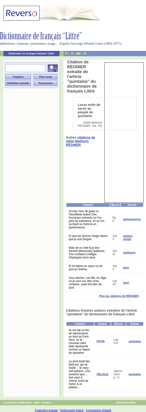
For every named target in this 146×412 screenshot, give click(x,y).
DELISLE (103, 374)
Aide (36, 402)
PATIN (101, 341)
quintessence (132, 219)
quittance (129, 252)
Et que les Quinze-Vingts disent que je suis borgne (88, 237)
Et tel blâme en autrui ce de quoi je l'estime (86, 267)
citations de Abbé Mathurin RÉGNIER (80, 141)
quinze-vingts (128, 237)
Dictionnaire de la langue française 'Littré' (31, 53)
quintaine (135, 341)
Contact (46, 402)
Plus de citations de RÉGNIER (119, 296)
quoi (126, 267)
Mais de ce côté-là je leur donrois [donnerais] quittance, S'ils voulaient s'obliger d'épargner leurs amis (87, 252)
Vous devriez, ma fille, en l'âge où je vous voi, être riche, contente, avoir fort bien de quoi (87, 282)
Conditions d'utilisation (17, 402)
